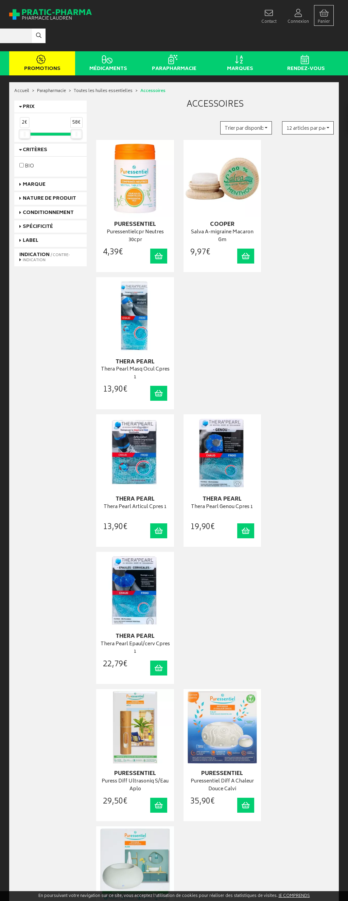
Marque (34, 164)
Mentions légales (112, 830)
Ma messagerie (193, 803)
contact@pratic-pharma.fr (38, 791)
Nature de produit (49, 178)
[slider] (24, 114)
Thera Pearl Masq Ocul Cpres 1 (298, 210)
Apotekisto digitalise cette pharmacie (248, 881)
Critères (35, 130)
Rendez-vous (304, 43)
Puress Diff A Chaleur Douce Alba (298, 474)
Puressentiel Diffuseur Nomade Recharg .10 (133, 606)
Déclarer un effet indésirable (122, 816)
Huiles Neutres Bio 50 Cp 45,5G (298, 606)
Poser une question (32, 830)
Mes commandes (195, 782)
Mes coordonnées (196, 775)
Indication (44, 236)
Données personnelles (118, 837)
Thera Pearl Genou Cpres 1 (215, 339)
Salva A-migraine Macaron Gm (215, 210)
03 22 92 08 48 (25, 784)
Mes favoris (189, 795)
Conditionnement (48, 192)
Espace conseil (110, 789)
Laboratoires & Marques (119, 775)
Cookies (104, 844)
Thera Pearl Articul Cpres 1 (132, 339)
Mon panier (189, 789)
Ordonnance (108, 803)
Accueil (21, 71)
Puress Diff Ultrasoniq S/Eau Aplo (133, 474)
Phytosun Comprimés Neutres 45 (215, 606)
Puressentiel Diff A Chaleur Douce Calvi (215, 474)
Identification (191, 768)
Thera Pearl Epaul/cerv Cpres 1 (298, 342)
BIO (26, 145)
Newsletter (107, 795)
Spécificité (38, 206)
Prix (29, 86)
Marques (238, 43)
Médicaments (107, 43)
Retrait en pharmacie (280, 768)
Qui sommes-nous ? (33, 823)
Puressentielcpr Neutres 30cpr (132, 210)
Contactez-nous (29, 837)
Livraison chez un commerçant (290, 782)
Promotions (41, 43)
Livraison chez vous (280, 775)
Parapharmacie (172, 43)
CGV (101, 823)
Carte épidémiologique (118, 809)
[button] (246, 107)
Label (30, 220)
